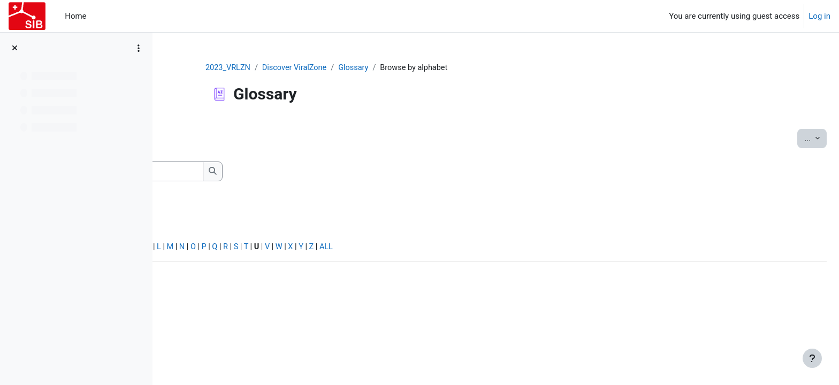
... (790, 138)
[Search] (270, 172)
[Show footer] (812, 358)
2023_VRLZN (296, 68)
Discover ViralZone (365, 68)
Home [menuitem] (75, 16)
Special (186, 249)
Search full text (219, 187)
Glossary (425, 68)
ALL (499, 249)
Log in (819, 16)
